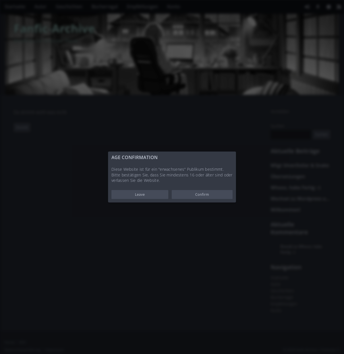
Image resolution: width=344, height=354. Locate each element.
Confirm (202, 194)
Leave (140, 194)
